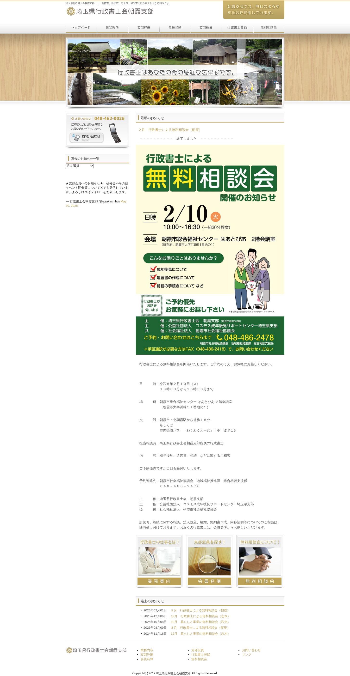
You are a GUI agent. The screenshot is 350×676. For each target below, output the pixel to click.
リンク (246, 654)
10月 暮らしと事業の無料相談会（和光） (200, 622)
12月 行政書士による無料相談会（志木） (200, 616)
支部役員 (206, 28)
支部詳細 (143, 28)
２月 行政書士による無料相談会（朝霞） (200, 610)
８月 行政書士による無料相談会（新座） (200, 627)
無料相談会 (268, 28)
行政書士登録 (237, 28)
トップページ (81, 28)
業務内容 (147, 650)
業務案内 (112, 28)
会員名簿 (175, 28)
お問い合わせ (251, 650)
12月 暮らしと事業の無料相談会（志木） (200, 633)
